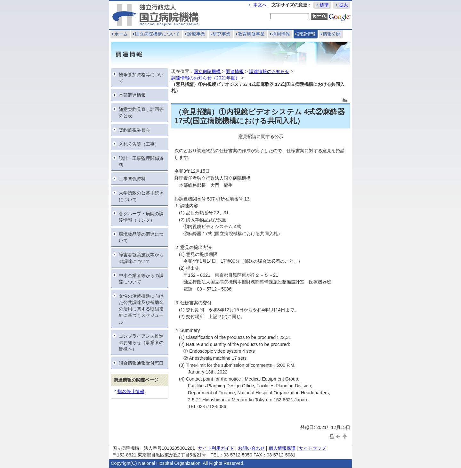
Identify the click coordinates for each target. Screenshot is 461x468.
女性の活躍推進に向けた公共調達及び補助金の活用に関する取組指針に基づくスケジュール (141, 308)
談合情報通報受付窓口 (141, 362)
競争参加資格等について (141, 78)
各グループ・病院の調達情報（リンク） (141, 217)
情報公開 (332, 34)
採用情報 (281, 34)
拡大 (343, 4)
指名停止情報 (130, 391)
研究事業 (221, 34)
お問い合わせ (251, 448)
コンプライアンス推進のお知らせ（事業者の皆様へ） (141, 342)
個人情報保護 (282, 448)
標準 (324, 4)
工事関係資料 (132, 178)
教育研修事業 (251, 34)
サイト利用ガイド (216, 448)
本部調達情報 (132, 95)
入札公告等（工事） (139, 144)
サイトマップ (312, 448)
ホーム (121, 34)
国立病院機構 (207, 71)
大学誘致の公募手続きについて (141, 196)
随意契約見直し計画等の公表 (141, 112)
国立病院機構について (157, 34)
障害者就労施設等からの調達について (141, 258)
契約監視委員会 (134, 130)
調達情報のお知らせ (269, 71)
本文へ (260, 4)
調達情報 (306, 34)
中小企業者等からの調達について (141, 278)
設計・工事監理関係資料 (141, 161)
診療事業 (196, 34)
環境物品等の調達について (141, 237)
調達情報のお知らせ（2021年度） (205, 77)
